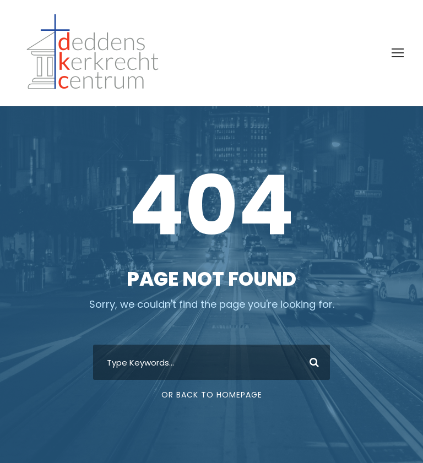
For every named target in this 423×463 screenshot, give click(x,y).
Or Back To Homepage (211, 394)
